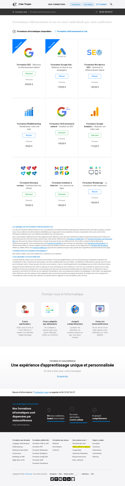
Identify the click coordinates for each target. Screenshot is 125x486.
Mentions (85, 474)
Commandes (97, 453)
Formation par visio (79, 443)
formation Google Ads (54, 243)
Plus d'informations (20, 425)
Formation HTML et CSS (40, 443)
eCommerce (16, 453)
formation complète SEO (76, 239)
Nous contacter (78, 460)
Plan (60, 474)
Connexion (75, 4)
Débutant (55, 443)
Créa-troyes (28, 474)
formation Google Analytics (97, 243)
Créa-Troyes (25, 4)
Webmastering (17, 447)
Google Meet (77, 450)
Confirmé (55, 450)
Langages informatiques (20, 443)
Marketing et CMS (18, 457)
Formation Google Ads (40, 457)
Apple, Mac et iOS (18, 460)
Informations (97, 450)
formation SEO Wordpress (99, 245)
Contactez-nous (41, 392)
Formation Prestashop (40, 463)
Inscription (88, 4)
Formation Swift (37, 460)
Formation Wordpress (39, 453)
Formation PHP (37, 447)
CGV (92, 474)
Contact (101, 4)
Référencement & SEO (20, 450)
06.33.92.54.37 (104, 12)
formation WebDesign (40, 248)
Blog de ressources (79, 457)
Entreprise (53, 474)
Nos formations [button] (57, 4)
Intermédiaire (57, 447)
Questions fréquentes (80, 453)
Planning (96, 457)
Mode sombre (68, 474)
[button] (111, 5)
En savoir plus (62, 376)
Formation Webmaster (40, 450)
